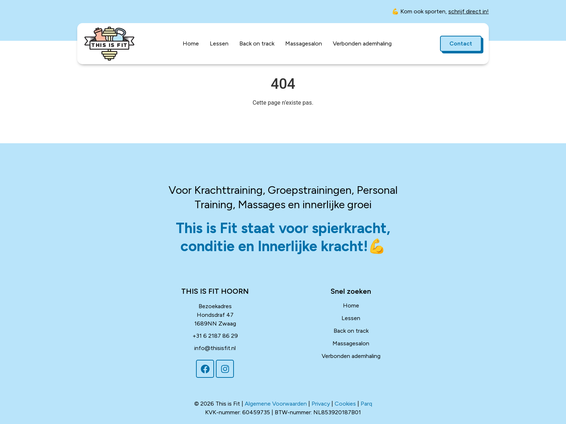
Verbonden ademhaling (362, 43)
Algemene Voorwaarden (276, 403)
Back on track (256, 43)
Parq (366, 403)
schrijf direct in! (468, 11)
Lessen (219, 43)
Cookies (345, 403)
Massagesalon (303, 43)
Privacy (321, 403)
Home (191, 43)
